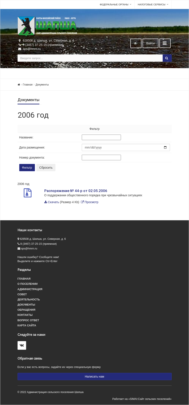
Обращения (27, 309)
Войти (150, 43)
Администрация (30, 289)
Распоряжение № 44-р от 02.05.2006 (75, 191)
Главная (28, 84)
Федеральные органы (114, 4)
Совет (22, 294)
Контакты (25, 315)
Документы (42, 84)
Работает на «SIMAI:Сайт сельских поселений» (142, 399)
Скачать (53, 202)
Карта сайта (27, 325)
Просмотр (91, 202)
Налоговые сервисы (151, 4)
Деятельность (29, 299)
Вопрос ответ (28, 320)
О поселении (28, 283)
